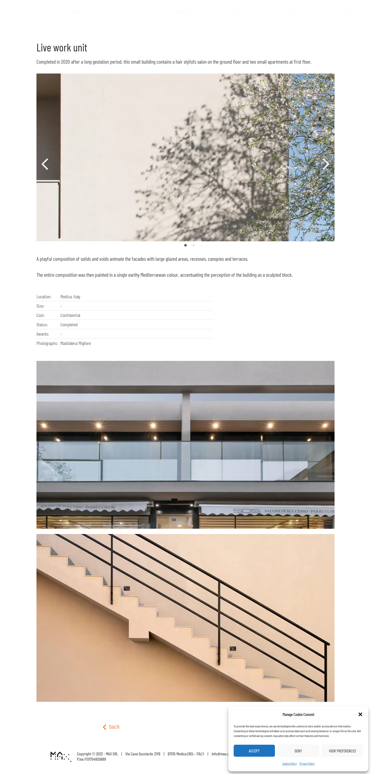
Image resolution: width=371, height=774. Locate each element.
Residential (127, 29)
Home (25, 10)
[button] (360, 714)
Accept (254, 750)
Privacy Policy (307, 763)
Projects (127, 21)
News (75, 10)
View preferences (342, 750)
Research (183, 10)
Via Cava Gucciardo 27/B (142, 753)
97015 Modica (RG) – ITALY (186, 753)
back (111, 726)
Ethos (236, 10)
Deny (298, 750)
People (288, 10)
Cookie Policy (289, 763)
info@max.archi (223, 753)
